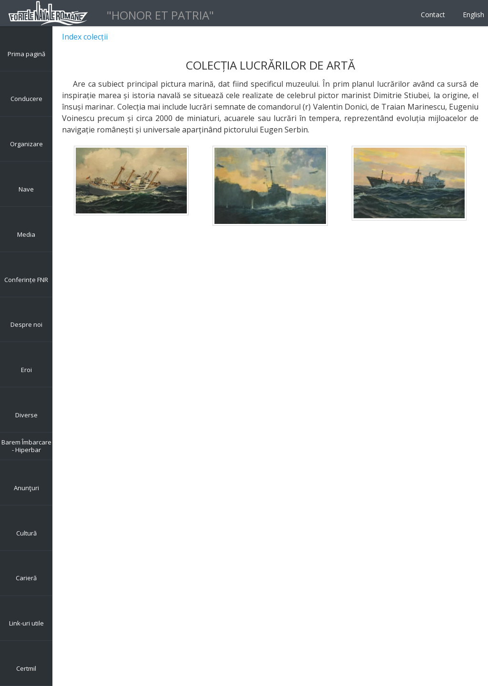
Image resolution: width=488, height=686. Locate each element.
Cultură (26, 533)
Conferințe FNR (26, 279)
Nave (26, 189)
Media (26, 234)
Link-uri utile (26, 623)
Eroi (26, 369)
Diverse (26, 415)
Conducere (26, 98)
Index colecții (85, 36)
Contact (433, 14)
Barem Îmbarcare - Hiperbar (26, 446)
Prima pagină (26, 54)
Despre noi (26, 324)
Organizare (26, 144)
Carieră (26, 578)
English (473, 14)
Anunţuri (26, 488)
